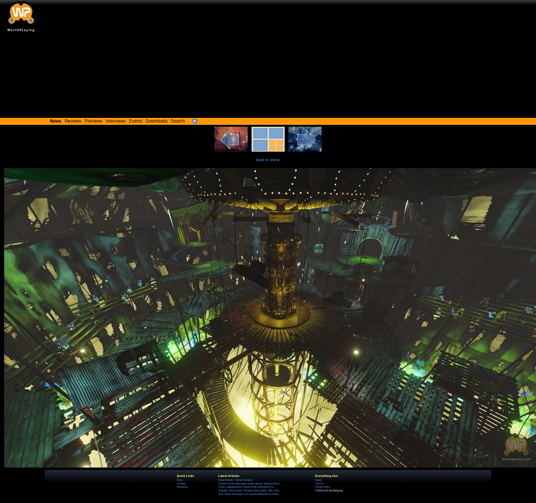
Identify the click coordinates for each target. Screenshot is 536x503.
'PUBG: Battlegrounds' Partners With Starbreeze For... (246, 487)
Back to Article (268, 160)
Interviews (115, 121)
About (318, 480)
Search (178, 121)
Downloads (157, 121)
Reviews (73, 121)
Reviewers (182, 487)
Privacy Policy (322, 487)
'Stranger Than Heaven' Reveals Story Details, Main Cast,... (249, 490)
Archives (181, 483)
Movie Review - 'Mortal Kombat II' (235, 480)
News (180, 480)
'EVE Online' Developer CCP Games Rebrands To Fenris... (249, 494)
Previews (93, 121)
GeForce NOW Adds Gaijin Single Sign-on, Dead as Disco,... (250, 483)
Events (135, 121)
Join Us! (319, 483)
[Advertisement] (268, 76)
